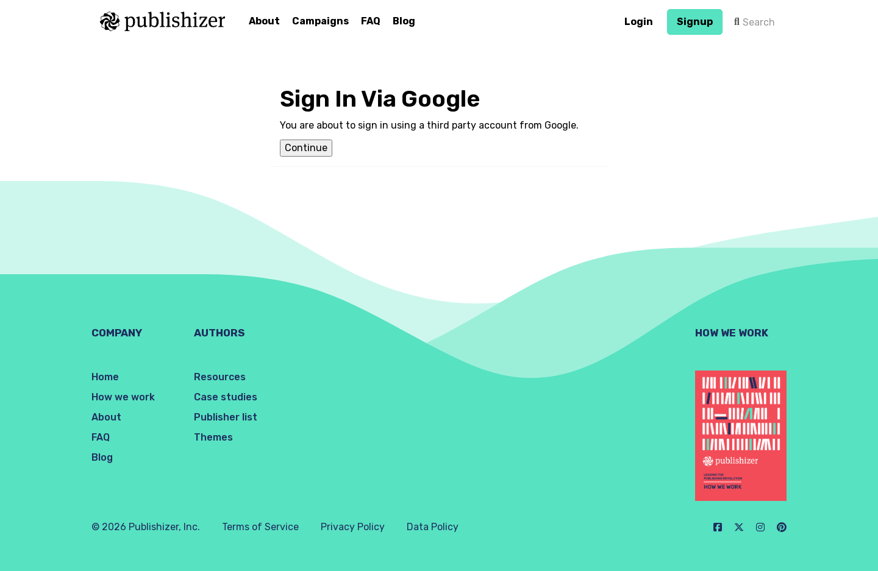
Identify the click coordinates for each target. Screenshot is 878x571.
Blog (404, 21)
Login (638, 21)
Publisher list (225, 417)
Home (105, 377)
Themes (213, 437)
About (264, 21)
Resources (220, 377)
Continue (306, 148)
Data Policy (433, 527)
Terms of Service (260, 527)
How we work (123, 397)
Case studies (225, 397)
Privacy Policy (353, 527)
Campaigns (320, 21)
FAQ (370, 21)
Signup (695, 21)
